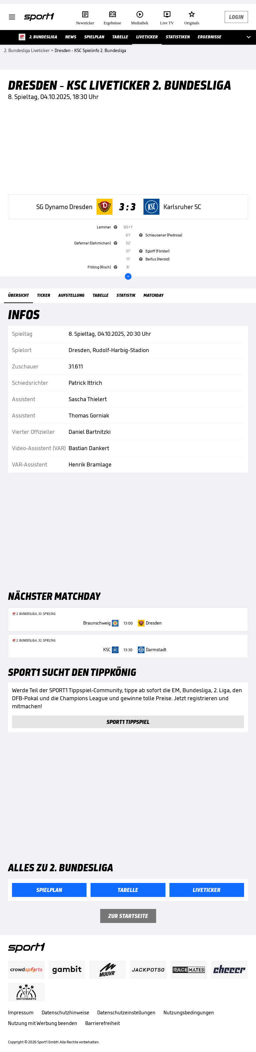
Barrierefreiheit (102, 1023)
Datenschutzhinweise (65, 1012)
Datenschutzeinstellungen (126, 1012)
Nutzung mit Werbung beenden (42, 1023)
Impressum (21, 1012)
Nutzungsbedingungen (188, 1012)
